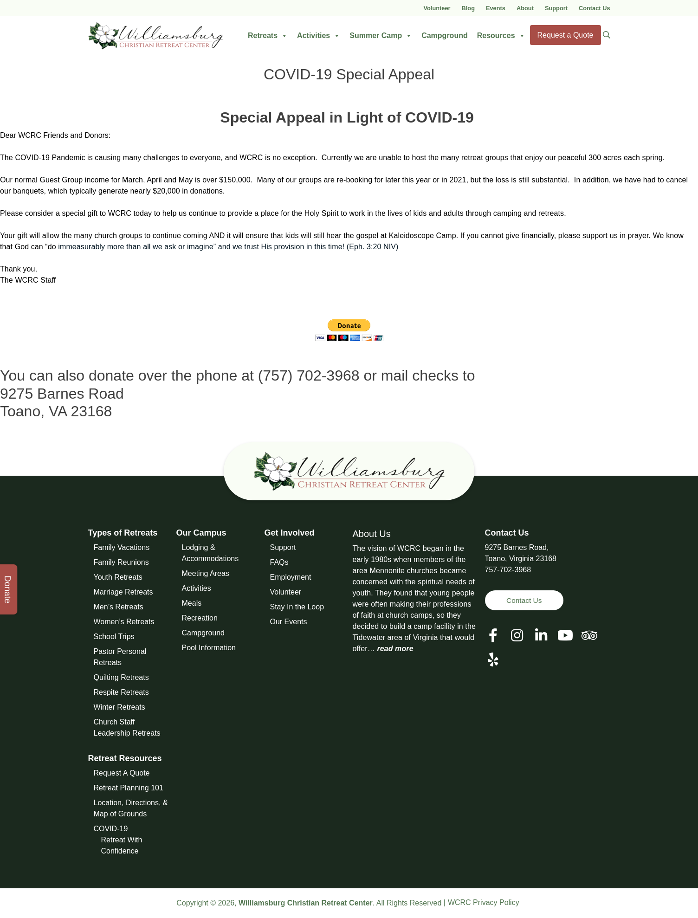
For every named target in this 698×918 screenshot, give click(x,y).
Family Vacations (122, 547)
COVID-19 (111, 829)
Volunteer (436, 8)
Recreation (200, 618)
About (525, 8)
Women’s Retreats (124, 622)
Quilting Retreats (121, 677)
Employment (290, 577)
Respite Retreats (121, 692)
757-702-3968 (508, 570)
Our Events (288, 622)
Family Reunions (121, 562)
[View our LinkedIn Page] (541, 636)
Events (495, 8)
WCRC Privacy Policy (483, 902)
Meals (192, 603)
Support (556, 8)
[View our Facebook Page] (493, 636)
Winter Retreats (119, 707)
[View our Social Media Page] (517, 636)
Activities (318, 35)
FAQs (279, 562)
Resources (501, 35)
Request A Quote (122, 773)
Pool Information (209, 648)
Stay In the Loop (297, 607)
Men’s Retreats (118, 607)
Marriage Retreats (123, 592)
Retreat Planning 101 (128, 788)
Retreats (268, 35)
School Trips (114, 636)
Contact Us (594, 8)
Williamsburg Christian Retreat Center (306, 903)
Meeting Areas (205, 573)
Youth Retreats (118, 577)
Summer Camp (380, 35)
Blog (468, 8)
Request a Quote (565, 35)
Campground (444, 35)
